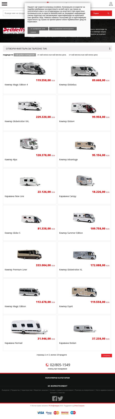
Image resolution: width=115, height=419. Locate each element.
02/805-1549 (60, 364)
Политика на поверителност (84, 390)
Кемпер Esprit (66, 306)
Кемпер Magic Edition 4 (16, 84)
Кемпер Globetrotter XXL (17, 121)
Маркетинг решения (41, 390)
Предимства (15, 390)
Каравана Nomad (13, 343)
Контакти (53, 393)
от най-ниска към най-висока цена (51, 55)
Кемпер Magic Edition (15, 306)
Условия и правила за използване (61, 390)
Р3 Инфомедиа (54, 406)
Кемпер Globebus (68, 84)
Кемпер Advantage (68, 159)
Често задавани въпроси (104, 390)
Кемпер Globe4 (66, 121)
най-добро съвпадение (24, 55)
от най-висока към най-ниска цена (83, 55)
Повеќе (33, 32)
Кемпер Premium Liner (16, 269)
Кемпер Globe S (12, 232)
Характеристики (26, 390)
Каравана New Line (14, 196)
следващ (106, 355)
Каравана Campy (67, 196)
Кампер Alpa (11, 159)
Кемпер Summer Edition (71, 232)
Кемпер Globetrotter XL (70, 269)
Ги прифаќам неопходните (63, 29)
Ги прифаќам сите (38, 29)
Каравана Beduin (67, 343)
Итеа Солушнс (79, 406)
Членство (61, 393)
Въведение (6, 390)
